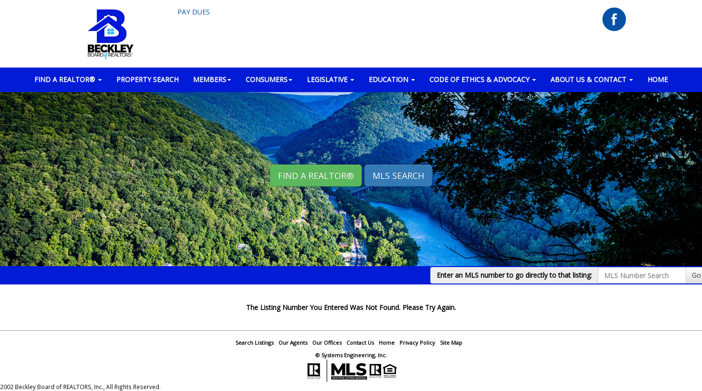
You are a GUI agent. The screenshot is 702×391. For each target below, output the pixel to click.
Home (387, 342)
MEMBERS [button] (212, 79)
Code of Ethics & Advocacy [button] (482, 79)
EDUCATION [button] (392, 79)
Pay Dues (194, 11)
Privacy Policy (417, 342)
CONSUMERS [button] (269, 79)
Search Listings (254, 342)
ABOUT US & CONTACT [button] (592, 79)
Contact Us (360, 342)
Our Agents (292, 342)
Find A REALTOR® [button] (316, 175)
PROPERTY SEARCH (147, 79)
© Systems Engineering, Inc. (351, 355)
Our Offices (327, 342)
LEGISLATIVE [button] (330, 79)
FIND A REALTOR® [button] (68, 79)
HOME (657, 79)
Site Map (451, 342)
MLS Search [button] (398, 175)
